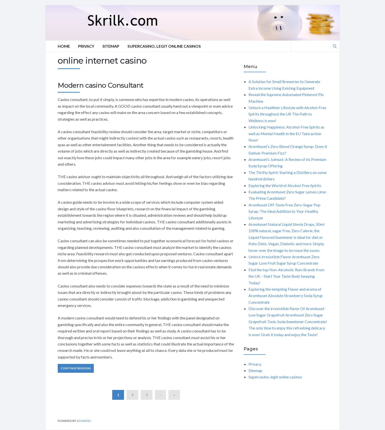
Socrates (84, 421)
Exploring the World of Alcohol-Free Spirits (284, 185)
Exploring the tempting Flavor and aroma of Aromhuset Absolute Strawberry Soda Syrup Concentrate (285, 295)
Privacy (86, 46)
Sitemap (110, 46)
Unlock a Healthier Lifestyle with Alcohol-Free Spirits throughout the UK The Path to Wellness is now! (287, 114)
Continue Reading (76, 368)
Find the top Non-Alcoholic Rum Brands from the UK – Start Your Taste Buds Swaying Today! (286, 276)
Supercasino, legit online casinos (164, 46)
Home (64, 46)
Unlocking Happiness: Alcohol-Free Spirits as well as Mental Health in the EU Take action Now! (286, 133)
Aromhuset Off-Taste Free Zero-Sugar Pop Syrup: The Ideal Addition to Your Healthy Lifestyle (284, 211)
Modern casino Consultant (100, 85)
